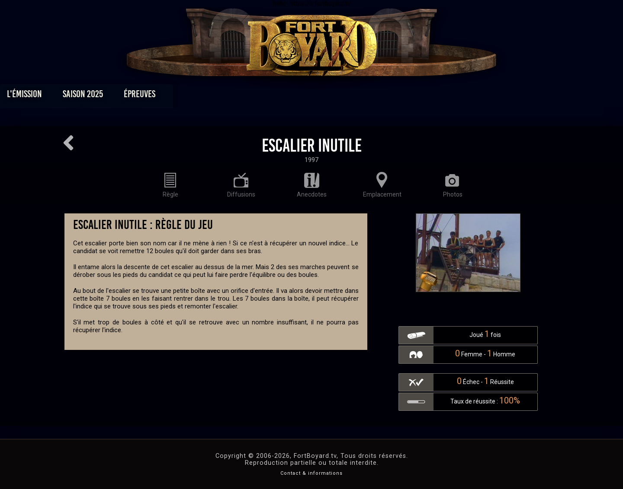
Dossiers (371, 96)
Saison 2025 (176, 96)
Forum (418, 96)
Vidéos (325, 96)
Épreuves (233, 96)
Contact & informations (311, 473)
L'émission (117, 96)
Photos (281, 96)
